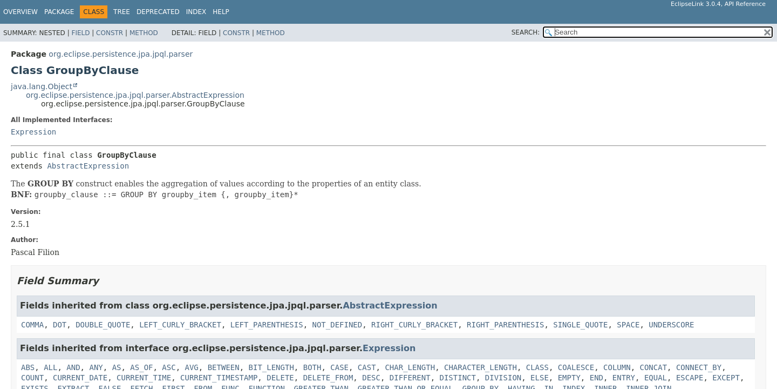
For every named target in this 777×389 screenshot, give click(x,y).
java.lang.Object (41, 86)
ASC (168, 367)
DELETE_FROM (328, 377)
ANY (96, 367)
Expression (33, 132)
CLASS (537, 367)
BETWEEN (224, 367)
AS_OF (141, 367)
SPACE (628, 324)
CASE (339, 367)
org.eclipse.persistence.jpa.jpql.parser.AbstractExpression (135, 95)
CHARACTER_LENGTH (480, 367)
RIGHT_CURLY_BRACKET (414, 324)
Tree (121, 12)
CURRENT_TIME (144, 377)
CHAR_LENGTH (410, 367)
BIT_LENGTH (271, 367)
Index (196, 12)
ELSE (539, 377)
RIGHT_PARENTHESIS (505, 324)
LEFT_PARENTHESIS (266, 324)
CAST (367, 367)
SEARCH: (526, 32)
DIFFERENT (410, 377)
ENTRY (623, 377)
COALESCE (576, 367)
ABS (28, 367)
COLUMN (617, 367)
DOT (59, 324)
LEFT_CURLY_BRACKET (180, 324)
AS (116, 367)
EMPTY (569, 377)
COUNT (32, 377)
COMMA (32, 324)
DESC (371, 377)
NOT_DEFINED (337, 324)
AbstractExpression (88, 166)
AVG (192, 367)
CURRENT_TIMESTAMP (218, 377)
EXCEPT (726, 377)
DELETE (280, 377)
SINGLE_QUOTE (580, 324)
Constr (109, 33)
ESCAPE (690, 377)
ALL (50, 367)
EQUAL (655, 377)
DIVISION (503, 377)
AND (73, 367)
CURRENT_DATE (80, 377)
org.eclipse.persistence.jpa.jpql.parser (121, 54)
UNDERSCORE (671, 324)
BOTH (312, 367)
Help (221, 12)
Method (144, 33)
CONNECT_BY (698, 367)
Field (80, 33)
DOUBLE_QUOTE (103, 324)
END (596, 377)
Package (59, 12)
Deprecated (158, 12)
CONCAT (653, 367)
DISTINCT (458, 377)
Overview (20, 12)
